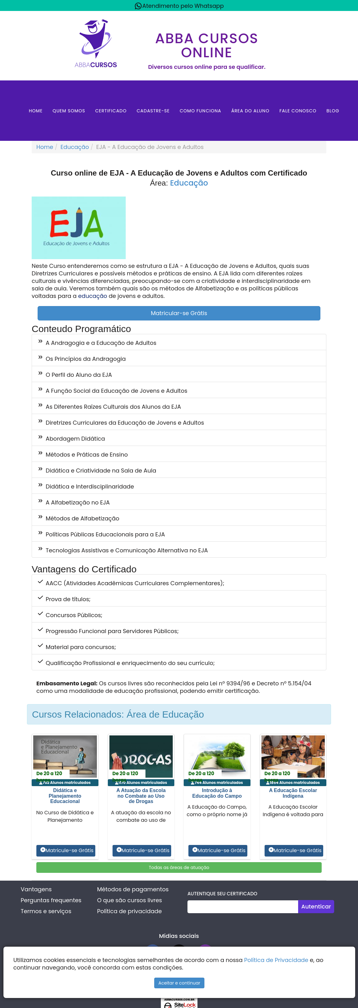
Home (36, 111)
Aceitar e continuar (179, 983)
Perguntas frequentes (51, 900)
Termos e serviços (46, 911)
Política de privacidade (129, 911)
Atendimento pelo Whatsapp (179, 6)
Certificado (111, 111)
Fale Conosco (297, 111)
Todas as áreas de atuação (179, 867)
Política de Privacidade (276, 960)
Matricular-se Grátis (179, 313)
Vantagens (36, 889)
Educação (75, 147)
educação (92, 296)
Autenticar (316, 906)
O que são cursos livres (129, 900)
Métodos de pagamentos (133, 889)
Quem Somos (69, 111)
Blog (333, 111)
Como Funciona (200, 111)
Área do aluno (250, 111)
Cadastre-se (153, 111)
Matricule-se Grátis (66, 850)
